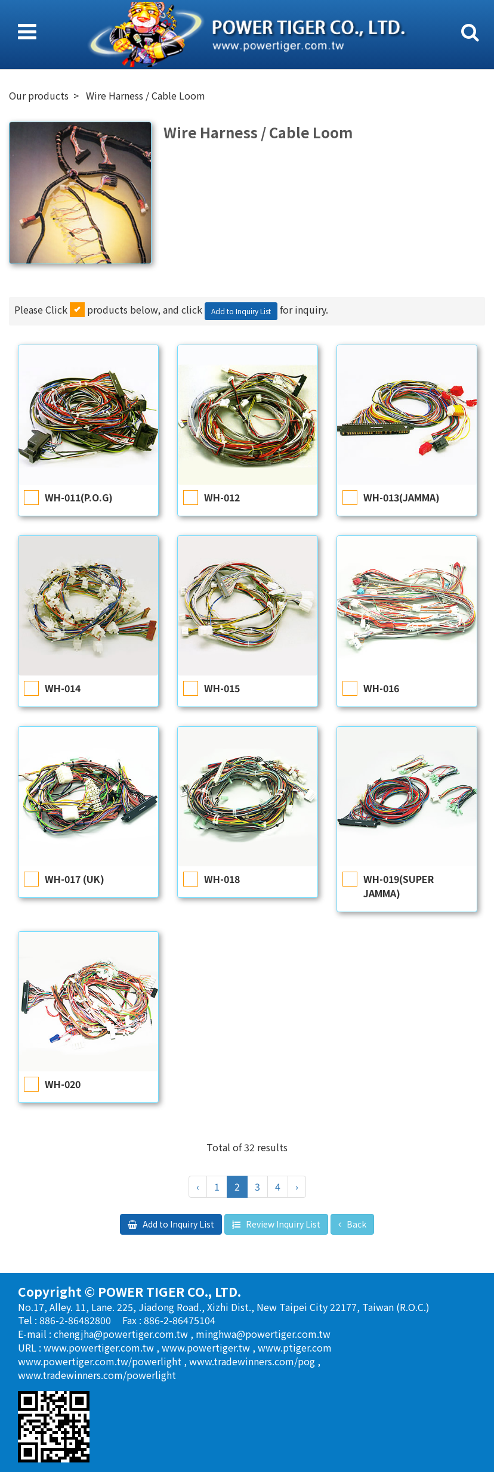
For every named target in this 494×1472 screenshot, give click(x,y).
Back (355, 1224)
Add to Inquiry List (241, 311)
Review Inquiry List (282, 1224)
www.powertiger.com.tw (100, 1347)
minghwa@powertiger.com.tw (263, 1334)
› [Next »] (296, 1186)
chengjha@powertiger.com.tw (122, 1334)
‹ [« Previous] (197, 1186)
